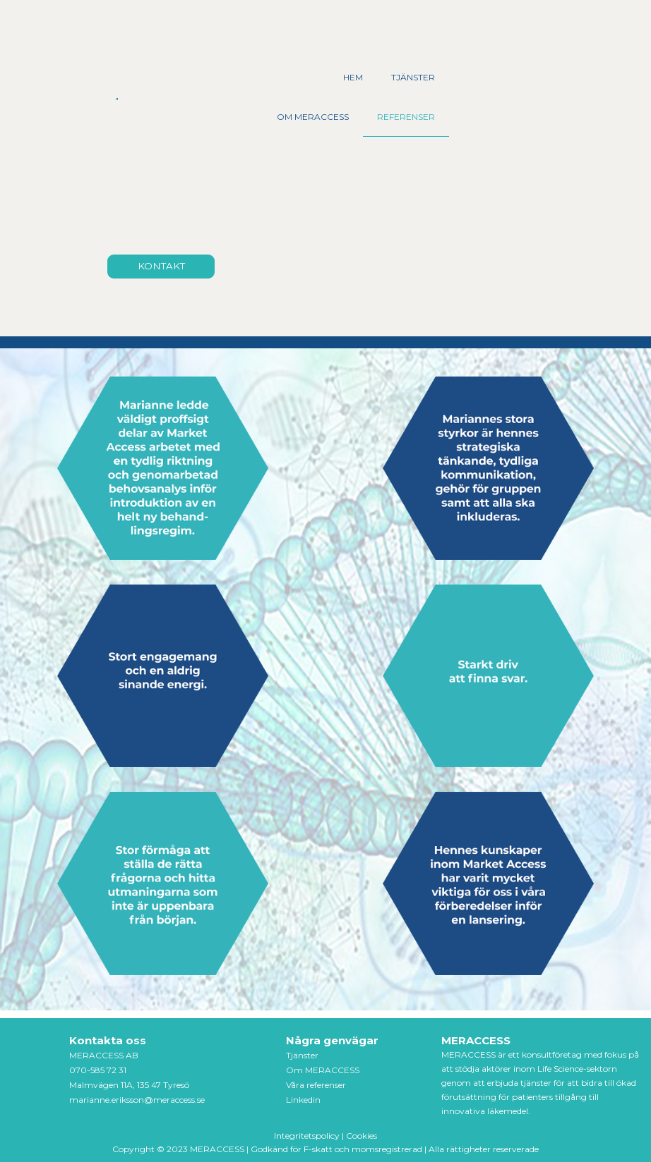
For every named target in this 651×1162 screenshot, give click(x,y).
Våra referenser (316, 1085)
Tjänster (302, 1055)
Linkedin (303, 1099)
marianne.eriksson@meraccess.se (137, 1099)
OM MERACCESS (313, 116)
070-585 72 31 (97, 1070)
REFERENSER (406, 116)
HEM (353, 77)
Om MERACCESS (322, 1070)
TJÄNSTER (413, 77)
